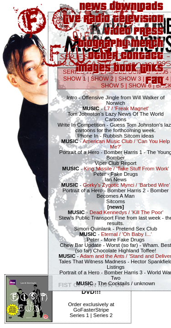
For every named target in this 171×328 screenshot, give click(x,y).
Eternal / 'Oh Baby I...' (126, 234)
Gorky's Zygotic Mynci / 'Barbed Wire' (126, 185)
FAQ (154, 81)
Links (151, 68)
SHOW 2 (102, 78)
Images (93, 68)
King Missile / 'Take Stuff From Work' (126, 168)
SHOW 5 (112, 85)
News (93, 7)
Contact (142, 56)
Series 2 (103, 315)
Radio (96, 19)
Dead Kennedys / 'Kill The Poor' (126, 212)
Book (125, 68)
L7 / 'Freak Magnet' (126, 108)
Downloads (136, 7)
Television (138, 19)
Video (117, 32)
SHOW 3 (129, 78)
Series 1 (79, 315)
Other (103, 56)
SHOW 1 (74, 78)
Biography (103, 44)
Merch (147, 44)
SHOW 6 (140, 85)
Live (72, 19)
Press (148, 32)
